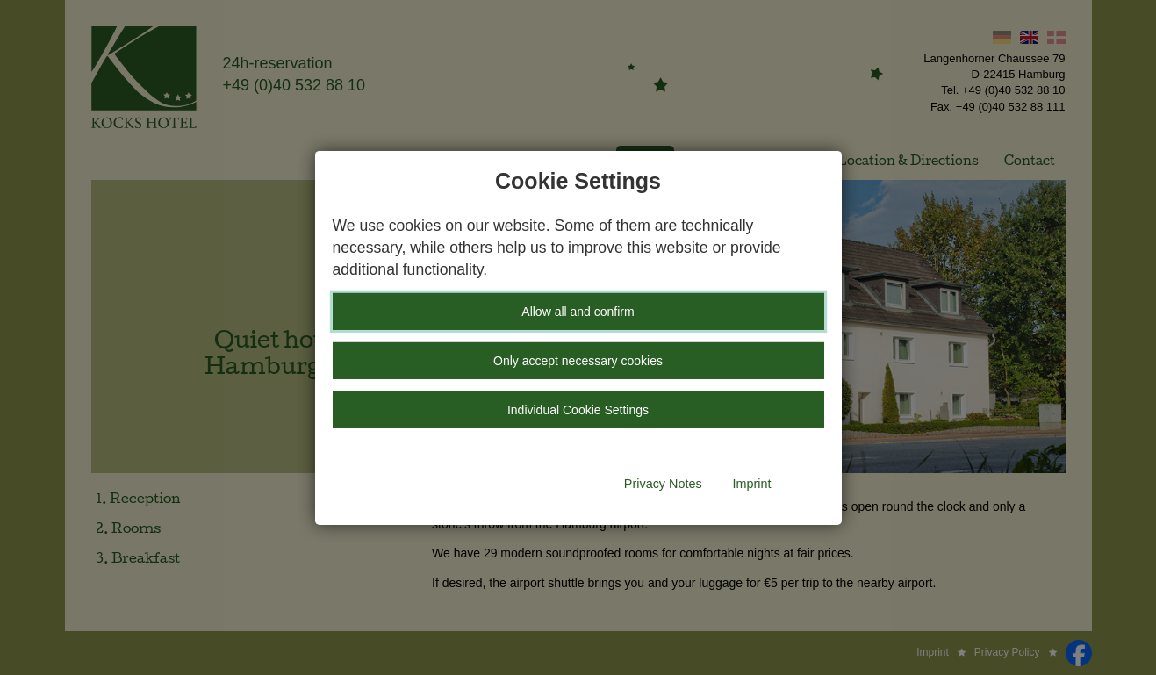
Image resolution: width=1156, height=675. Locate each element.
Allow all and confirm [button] (577, 312)
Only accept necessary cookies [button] (578, 361)
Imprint (752, 484)
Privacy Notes (663, 484)
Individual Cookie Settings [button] (578, 410)
